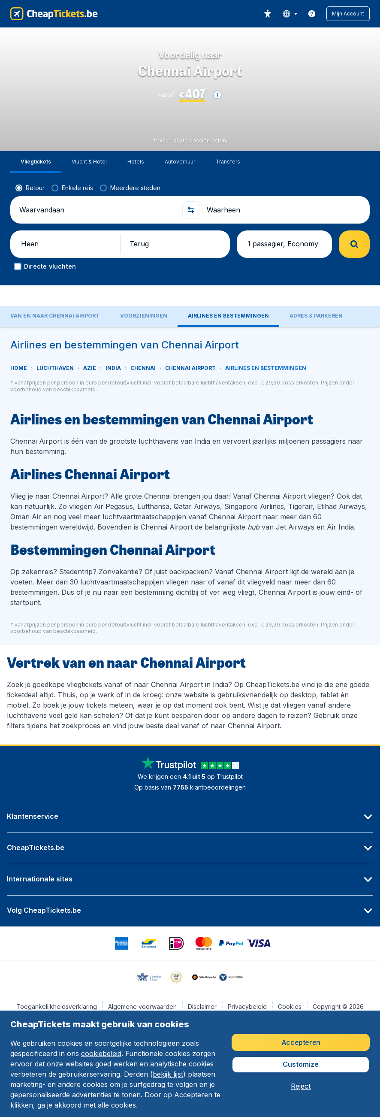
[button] (348, 13)
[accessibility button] (267, 13)
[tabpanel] (190, 536)
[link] (312, 13)
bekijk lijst (168, 1074)
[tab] (35, 162)
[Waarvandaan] (97, 210)
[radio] (30, 188)
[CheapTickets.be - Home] (54, 13)
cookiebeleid (101, 1053)
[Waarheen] (284, 210)
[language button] (289, 13)
